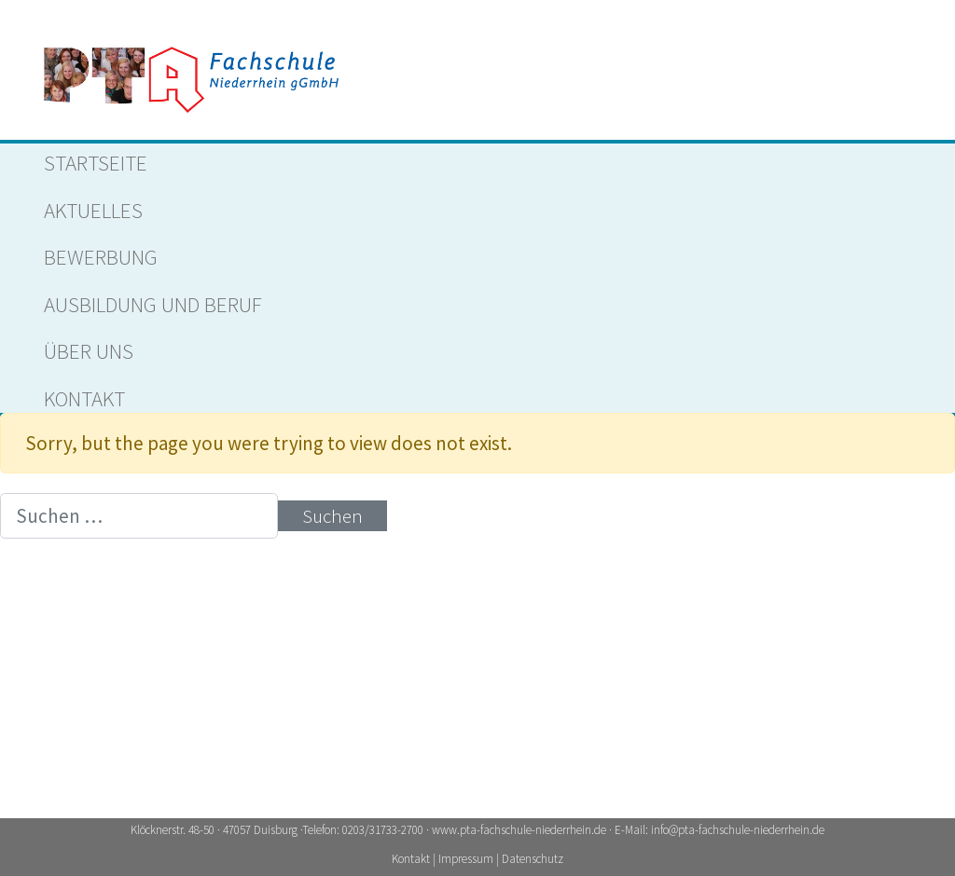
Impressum (467, 859)
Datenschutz (532, 859)
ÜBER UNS (88, 350)
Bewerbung (101, 256)
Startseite (95, 162)
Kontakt (84, 398)
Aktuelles (93, 210)
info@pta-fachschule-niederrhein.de (737, 830)
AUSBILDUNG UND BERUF (153, 304)
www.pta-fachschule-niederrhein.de (519, 830)
